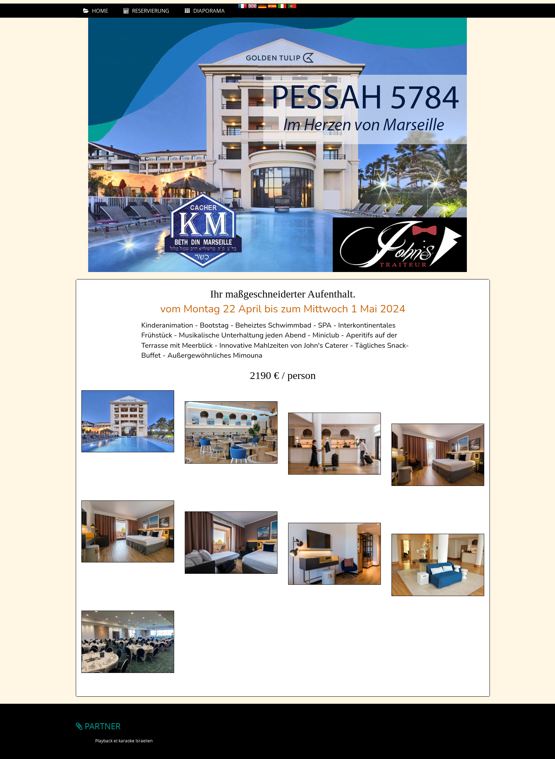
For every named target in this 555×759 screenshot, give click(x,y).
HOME (95, 10)
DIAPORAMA (205, 10)
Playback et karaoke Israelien (124, 740)
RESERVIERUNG (146, 10)
